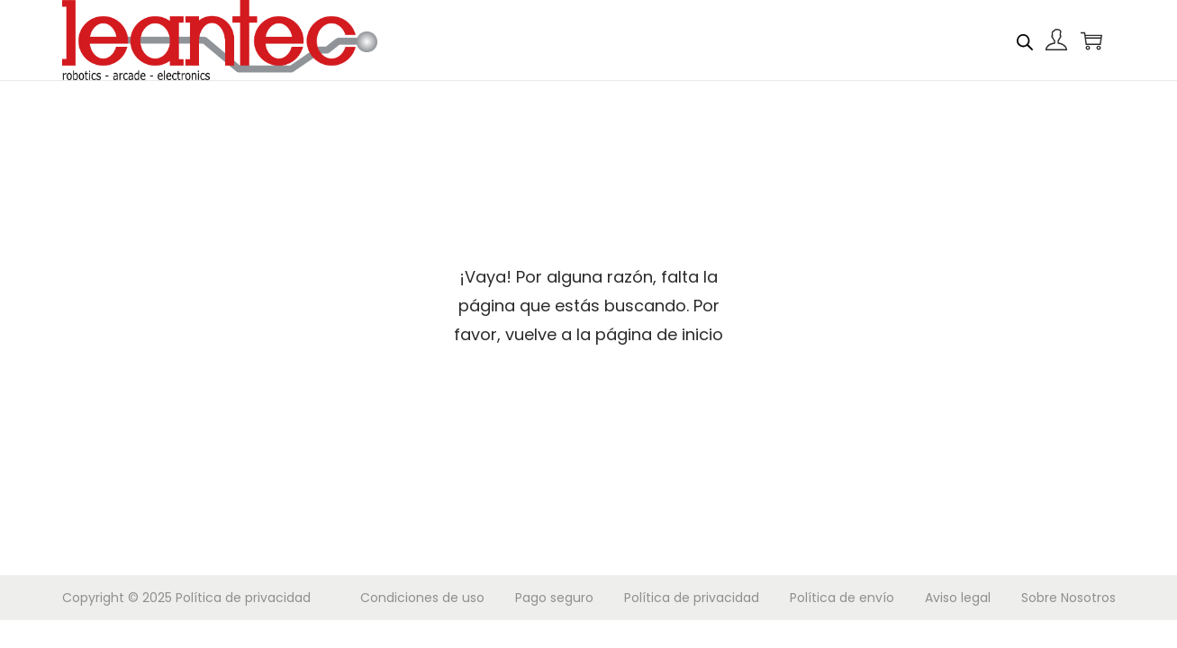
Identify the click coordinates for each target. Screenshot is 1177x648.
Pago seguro (554, 598)
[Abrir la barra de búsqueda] (1025, 39)
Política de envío (842, 598)
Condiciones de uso (422, 598)
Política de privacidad (243, 598)
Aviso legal (958, 598)
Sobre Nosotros (1068, 598)
